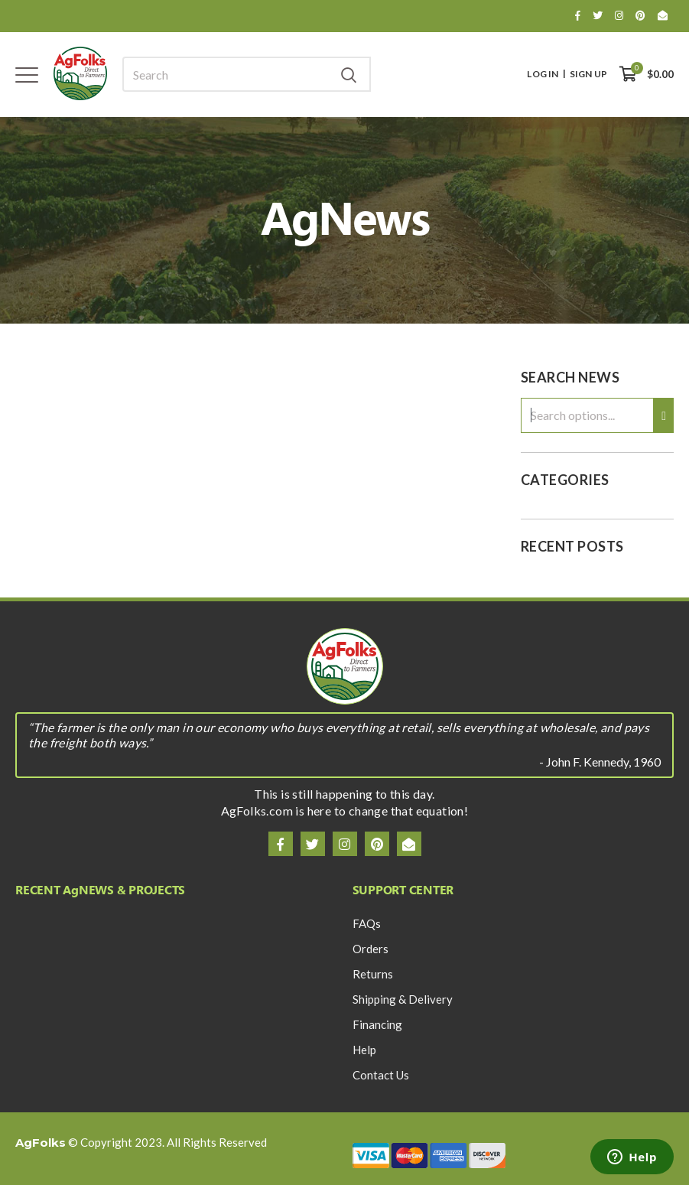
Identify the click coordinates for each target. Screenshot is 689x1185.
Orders (370, 948)
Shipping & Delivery (403, 999)
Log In (542, 74)
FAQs (367, 923)
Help (364, 1049)
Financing (377, 1024)
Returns (373, 974)
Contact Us (381, 1075)
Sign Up (588, 74)
